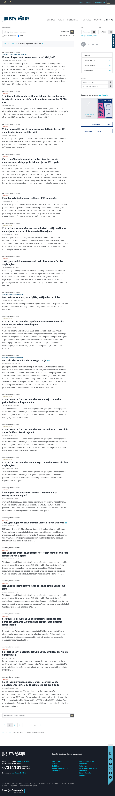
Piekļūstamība (85, 773)
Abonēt (89, 2)
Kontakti (82, 775)
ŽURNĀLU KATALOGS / (94, 95)
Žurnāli (55, 764)
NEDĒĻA (83, 36)
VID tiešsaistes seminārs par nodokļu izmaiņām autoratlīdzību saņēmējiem (35, 464)
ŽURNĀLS (51, 20)
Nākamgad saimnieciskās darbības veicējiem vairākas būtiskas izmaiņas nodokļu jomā (35, 554)
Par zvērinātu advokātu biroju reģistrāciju (24, 360)
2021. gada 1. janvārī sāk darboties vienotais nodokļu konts (33, 522)
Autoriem (83, 766)
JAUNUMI (98, 20)
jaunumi (5, 93)
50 (10, 732)
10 (3, 732)
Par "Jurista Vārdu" (87, 761)
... (35, 725)
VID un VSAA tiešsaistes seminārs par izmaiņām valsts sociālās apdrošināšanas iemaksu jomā (35, 431)
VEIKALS (61, 20)
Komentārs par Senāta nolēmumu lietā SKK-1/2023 (28, 57)
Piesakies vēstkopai (97, 131)
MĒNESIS (89, 36)
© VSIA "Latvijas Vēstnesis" (63, 783)
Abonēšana (56, 761)
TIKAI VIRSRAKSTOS (9, 36)
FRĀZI (20, 36)
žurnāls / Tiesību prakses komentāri (14, 54)
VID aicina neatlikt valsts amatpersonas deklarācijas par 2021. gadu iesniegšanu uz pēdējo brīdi (34, 131)
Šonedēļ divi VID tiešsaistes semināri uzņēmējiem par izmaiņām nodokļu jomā (30, 494)
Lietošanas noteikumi (88, 768)
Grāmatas (56, 771)
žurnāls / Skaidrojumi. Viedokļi (12, 295)
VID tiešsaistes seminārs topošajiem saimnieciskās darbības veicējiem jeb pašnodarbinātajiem (34, 323)
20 (6, 732)
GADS (95, 36)
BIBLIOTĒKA (72, 20)
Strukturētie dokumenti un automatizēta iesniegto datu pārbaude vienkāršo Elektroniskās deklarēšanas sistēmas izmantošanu (32, 621)
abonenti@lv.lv (23, 761)
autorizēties (100, 2)
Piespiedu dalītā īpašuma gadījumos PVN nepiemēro (29, 198)
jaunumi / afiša (7, 225)
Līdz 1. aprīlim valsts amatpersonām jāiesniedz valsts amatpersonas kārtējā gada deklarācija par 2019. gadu (30, 683)
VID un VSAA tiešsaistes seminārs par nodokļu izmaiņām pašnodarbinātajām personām (31, 401)
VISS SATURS (12, 44)
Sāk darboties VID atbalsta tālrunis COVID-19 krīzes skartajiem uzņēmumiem (35, 653)
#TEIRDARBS (85, 20)
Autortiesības (85, 771)
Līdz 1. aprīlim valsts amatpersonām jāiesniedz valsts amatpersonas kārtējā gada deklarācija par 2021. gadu (30, 161)
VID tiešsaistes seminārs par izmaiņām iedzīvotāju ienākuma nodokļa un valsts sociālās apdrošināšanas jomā (34, 230)
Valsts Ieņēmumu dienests (30, 44)
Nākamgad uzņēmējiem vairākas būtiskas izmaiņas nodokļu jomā (33, 587)
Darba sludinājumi (60, 768)
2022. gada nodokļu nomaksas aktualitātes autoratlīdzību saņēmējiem (32, 263)
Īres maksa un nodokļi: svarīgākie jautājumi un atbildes (31, 297)
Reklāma (56, 766)
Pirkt (81, 2)
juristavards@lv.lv (19, 773)
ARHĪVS (107, 20)
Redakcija (83, 764)
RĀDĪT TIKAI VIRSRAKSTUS (35, 732)
